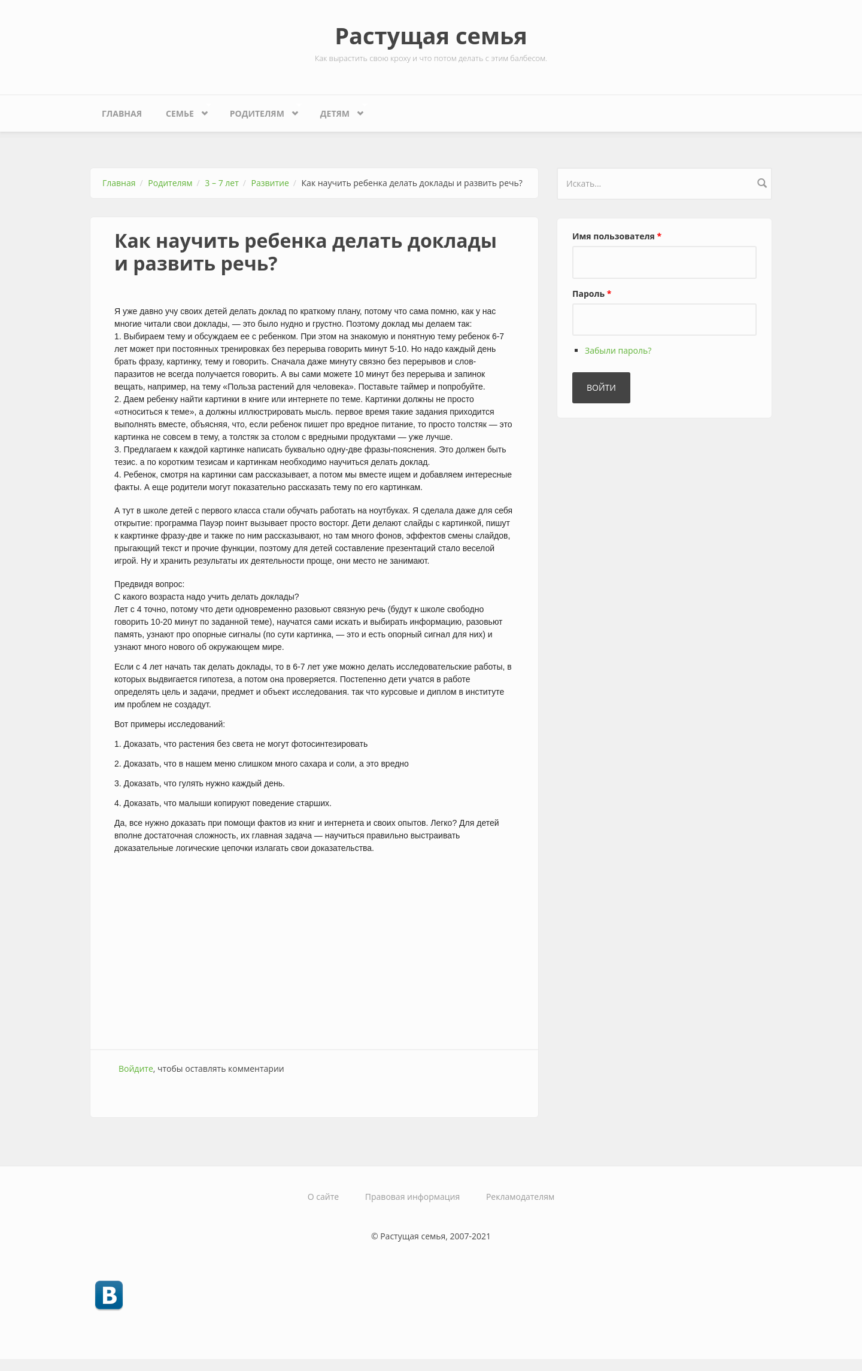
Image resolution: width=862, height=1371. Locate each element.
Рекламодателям (520, 1196)
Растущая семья (431, 35)
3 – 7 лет (221, 183)
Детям (338, 110)
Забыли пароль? (618, 350)
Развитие (270, 183)
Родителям (260, 110)
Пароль (591, 293)
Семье (182, 110)
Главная (122, 113)
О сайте (323, 1196)
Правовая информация (412, 1196)
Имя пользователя (616, 236)
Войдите (136, 1068)
